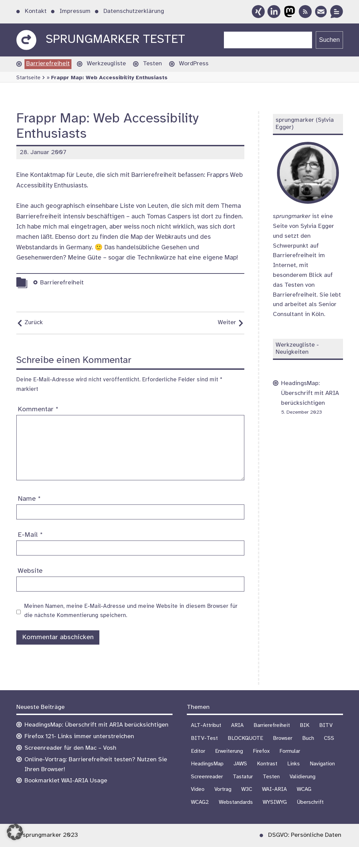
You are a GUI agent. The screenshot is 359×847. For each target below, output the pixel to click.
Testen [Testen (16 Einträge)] (271, 777)
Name (29, 498)
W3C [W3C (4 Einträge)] (246, 789)
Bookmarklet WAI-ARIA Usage (66, 781)
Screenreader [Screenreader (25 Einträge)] (207, 777)
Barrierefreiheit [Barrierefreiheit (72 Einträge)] (272, 725)
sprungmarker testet (115, 39)
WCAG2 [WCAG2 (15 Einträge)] (200, 802)
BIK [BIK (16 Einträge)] (304, 725)
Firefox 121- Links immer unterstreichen (79, 736)
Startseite (28, 78)
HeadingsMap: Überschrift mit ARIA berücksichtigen (310, 393)
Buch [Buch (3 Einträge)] (308, 738)
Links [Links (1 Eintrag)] (293, 764)
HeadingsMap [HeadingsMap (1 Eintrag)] (207, 764)
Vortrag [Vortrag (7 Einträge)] (222, 789)
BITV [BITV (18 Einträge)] (325, 725)
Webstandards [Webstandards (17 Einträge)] (236, 802)
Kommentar (38, 409)
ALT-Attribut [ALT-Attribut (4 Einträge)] (206, 725)
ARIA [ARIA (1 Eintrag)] (237, 725)
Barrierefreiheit (48, 64)
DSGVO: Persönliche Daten (304, 835)
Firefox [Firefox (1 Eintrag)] (261, 751)
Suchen (329, 39)
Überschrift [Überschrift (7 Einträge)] (310, 802)
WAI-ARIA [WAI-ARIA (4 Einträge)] (274, 789)
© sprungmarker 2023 (47, 835)
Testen (152, 64)
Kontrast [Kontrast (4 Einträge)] (267, 764)
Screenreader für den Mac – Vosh (70, 748)
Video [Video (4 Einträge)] (198, 789)
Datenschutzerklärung (133, 11)
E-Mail (30, 534)
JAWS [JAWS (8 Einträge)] (240, 764)
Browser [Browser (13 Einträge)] (282, 738)
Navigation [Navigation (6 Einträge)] (322, 764)
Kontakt (36, 11)
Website (30, 571)
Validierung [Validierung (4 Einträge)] (302, 777)
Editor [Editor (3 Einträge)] (198, 751)
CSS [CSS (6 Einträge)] (329, 738)
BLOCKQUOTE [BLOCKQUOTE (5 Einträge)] (245, 738)
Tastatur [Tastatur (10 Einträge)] (243, 777)
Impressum (75, 11)
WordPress (194, 64)
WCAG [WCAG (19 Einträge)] (304, 789)
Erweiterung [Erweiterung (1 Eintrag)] (229, 751)
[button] (15, 832)
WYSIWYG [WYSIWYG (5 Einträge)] (275, 802)
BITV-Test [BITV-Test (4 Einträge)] (204, 738)
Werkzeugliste (106, 64)
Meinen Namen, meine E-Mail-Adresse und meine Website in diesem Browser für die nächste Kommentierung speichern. (131, 610)
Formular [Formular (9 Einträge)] (289, 751)
